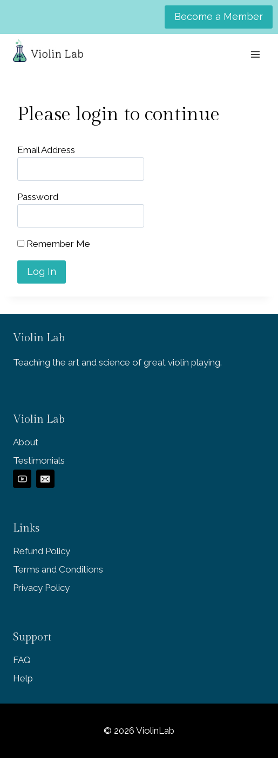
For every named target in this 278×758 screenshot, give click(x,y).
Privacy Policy (41, 587)
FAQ (22, 659)
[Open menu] (255, 54)
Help (23, 678)
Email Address (46, 149)
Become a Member (218, 16)
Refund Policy (41, 551)
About (25, 442)
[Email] (45, 479)
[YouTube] (22, 479)
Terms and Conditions (58, 569)
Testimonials (39, 460)
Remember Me (53, 243)
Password (37, 196)
